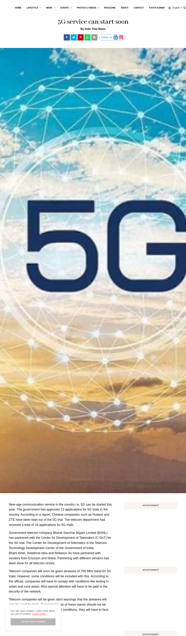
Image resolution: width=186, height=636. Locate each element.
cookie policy (39, 613)
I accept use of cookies (33, 622)
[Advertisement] (150, 536)
